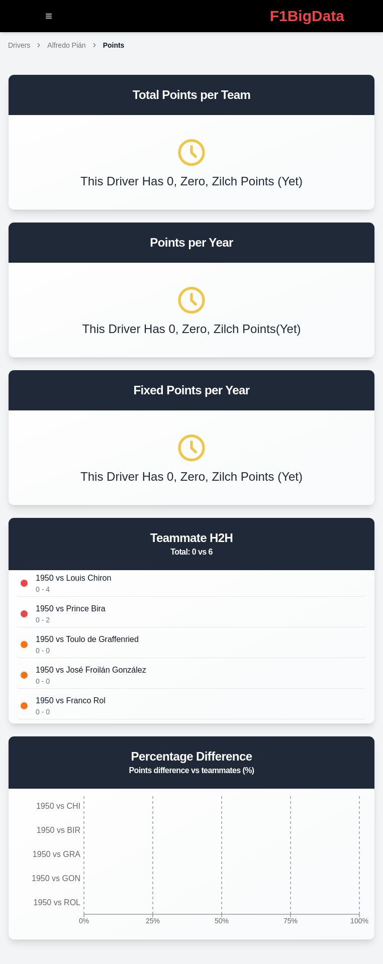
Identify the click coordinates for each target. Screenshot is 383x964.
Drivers (19, 45)
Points (114, 45)
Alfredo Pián (66, 45)
